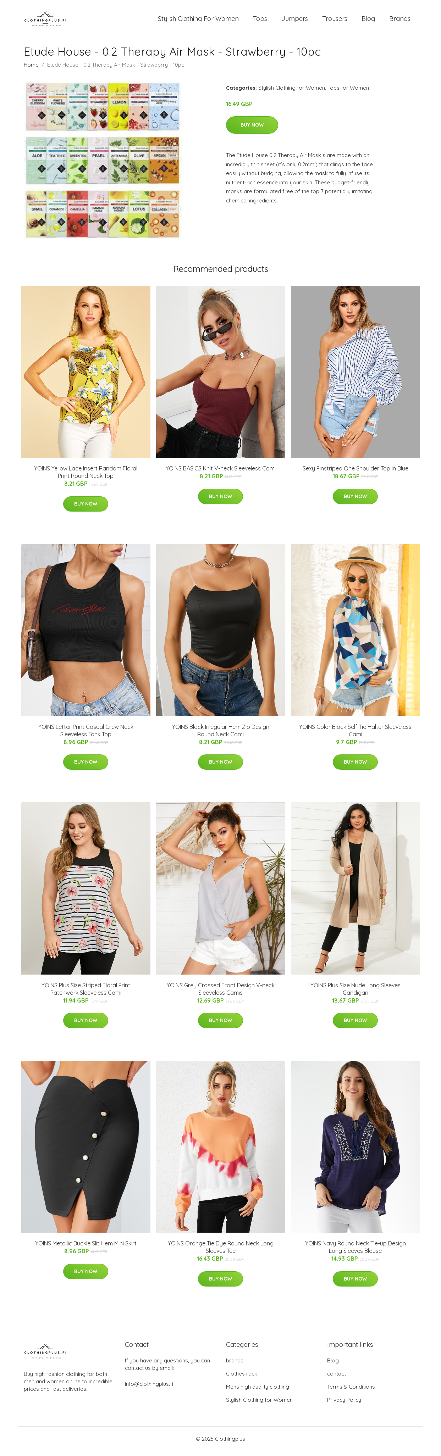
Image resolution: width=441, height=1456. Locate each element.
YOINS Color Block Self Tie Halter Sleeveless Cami (355, 735)
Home (31, 69)
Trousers (334, 21)
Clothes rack (241, 1378)
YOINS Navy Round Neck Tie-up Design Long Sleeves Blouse (355, 1252)
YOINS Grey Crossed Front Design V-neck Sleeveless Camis (221, 994)
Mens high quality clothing (257, 1391)
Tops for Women (348, 92)
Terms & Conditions (351, 1391)
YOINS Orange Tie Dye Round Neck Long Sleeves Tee (221, 1252)
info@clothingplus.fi (149, 1388)
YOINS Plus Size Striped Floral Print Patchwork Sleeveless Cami (86, 994)
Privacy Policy (344, 1404)
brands (234, 1365)
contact (336, 1378)
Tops (260, 21)
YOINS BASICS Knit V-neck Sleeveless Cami (221, 473)
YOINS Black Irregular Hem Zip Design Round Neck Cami (220, 735)
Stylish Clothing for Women (291, 92)
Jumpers (294, 21)
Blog (368, 21)
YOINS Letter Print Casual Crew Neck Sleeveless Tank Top (85, 735)
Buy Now (252, 130)
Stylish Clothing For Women (198, 21)
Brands (399, 21)
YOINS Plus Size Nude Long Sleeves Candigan (355, 994)
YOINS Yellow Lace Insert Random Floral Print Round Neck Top (85, 477)
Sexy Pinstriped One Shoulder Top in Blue (355, 473)
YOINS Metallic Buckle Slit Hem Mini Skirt (86, 1248)
